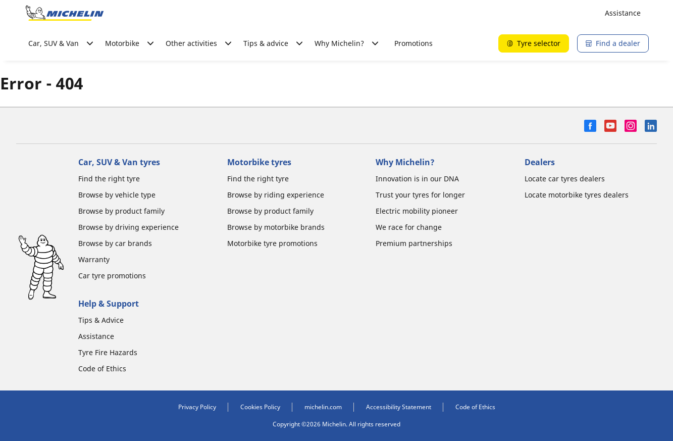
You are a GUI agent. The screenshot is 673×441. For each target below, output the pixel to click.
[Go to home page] (64, 13)
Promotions (413, 43)
